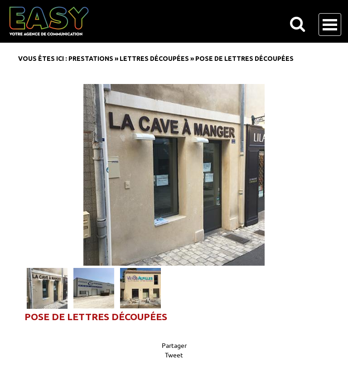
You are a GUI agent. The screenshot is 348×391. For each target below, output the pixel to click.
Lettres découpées (154, 58)
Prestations (90, 58)
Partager (174, 345)
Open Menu (330, 24)
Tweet (174, 355)
